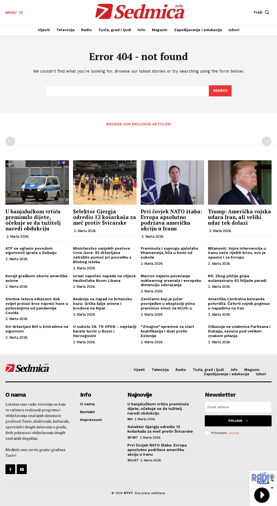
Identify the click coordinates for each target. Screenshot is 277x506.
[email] (238, 407)
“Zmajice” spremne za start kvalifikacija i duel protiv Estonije (167, 331)
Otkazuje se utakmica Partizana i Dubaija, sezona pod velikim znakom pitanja (239, 331)
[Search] (220, 91)
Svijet (133, 460)
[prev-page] (10, 141)
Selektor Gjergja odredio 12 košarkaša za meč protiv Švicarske (104, 217)
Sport (132, 437)
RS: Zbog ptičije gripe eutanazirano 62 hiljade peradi (237, 278)
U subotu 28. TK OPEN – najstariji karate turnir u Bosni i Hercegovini (104, 331)
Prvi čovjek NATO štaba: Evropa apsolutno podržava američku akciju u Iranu (171, 220)
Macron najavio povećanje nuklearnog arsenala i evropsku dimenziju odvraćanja (171, 280)
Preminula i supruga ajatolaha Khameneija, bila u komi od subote (169, 253)
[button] (262, 12)
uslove (233, 433)
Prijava (238, 421)
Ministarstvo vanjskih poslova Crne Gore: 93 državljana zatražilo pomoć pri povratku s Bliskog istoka (102, 255)
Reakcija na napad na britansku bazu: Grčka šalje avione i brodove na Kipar (102, 303)
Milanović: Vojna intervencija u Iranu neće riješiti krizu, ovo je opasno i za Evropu (237, 253)
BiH (130, 419)
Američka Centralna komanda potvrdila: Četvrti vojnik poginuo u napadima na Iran (239, 303)
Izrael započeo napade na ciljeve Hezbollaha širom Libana (104, 278)
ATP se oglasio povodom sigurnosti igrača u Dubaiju (31, 250)
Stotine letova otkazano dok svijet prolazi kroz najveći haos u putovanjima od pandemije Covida (36, 306)
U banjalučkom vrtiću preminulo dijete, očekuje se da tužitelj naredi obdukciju (33, 220)
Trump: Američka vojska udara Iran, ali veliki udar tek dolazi (239, 217)
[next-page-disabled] (267, 141)
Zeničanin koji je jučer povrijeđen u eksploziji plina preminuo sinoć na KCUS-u (168, 303)
